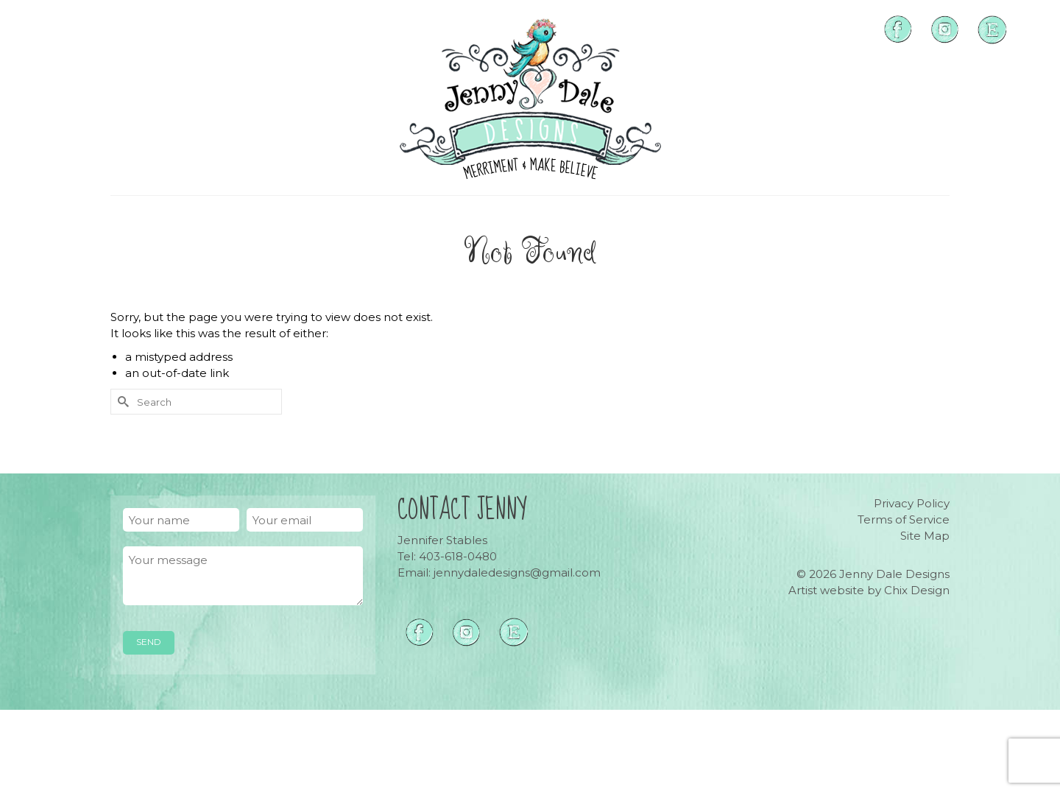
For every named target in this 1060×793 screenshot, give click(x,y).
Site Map (925, 536)
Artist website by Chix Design (869, 590)
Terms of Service (904, 519)
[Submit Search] (121, 402)
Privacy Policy (912, 503)
